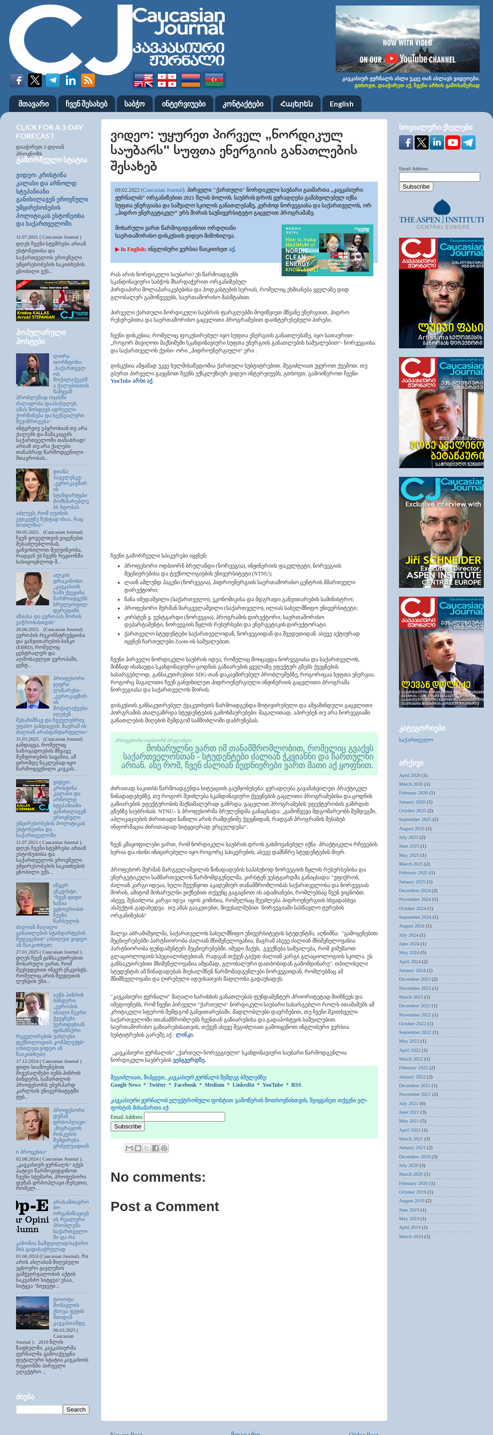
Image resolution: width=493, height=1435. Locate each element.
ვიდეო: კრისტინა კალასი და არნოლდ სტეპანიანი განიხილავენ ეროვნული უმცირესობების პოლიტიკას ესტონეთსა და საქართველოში (52, 199)
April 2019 (410, 1227)
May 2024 (409, 952)
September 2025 (415, 819)
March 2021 (411, 1138)
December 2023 (415, 979)
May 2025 (409, 855)
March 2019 (411, 1236)
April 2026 (410, 775)
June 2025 (409, 846)
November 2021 (415, 1094)
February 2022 (413, 1067)
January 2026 (412, 801)
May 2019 (409, 1218)
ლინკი (184, 1035)
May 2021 (409, 1120)
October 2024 (412, 908)
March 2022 (411, 1058)
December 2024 (415, 890)
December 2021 (415, 1085)
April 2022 (410, 1050)
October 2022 (412, 1023)
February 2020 (413, 1183)
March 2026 (411, 784)
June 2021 (409, 1112)
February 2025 (413, 872)
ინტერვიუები (183, 103)
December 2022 (415, 1005)
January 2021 (412, 1147)
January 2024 (412, 970)
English (342, 103)
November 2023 (415, 988)
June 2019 (409, 1209)
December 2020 (415, 1156)
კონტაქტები (242, 103)
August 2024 (412, 925)
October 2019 (412, 1192)
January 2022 (412, 1076)
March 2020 (411, 1174)
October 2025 (412, 810)
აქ (231, 249)
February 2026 (413, 792)
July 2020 (408, 1165)
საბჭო (134, 103)
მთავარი (33, 103)
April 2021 (410, 1130)
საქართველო (416, 740)
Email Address (127, 1117)
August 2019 (412, 1200)
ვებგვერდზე (189, 1060)
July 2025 (408, 837)
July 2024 (408, 935)
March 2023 (411, 996)
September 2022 (415, 1032)
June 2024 (409, 943)
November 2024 (415, 899)
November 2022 (415, 1014)
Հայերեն (296, 103)
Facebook (185, 1085)
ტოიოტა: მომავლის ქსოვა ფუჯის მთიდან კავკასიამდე (69, 1311)
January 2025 (412, 881)
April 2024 (410, 961)
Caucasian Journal (163, 190)
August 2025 (412, 828)
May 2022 (409, 1041)
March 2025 (411, 863)
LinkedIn (244, 1085)
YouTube (272, 1085)
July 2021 (408, 1103)
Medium (214, 1085)
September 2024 (415, 917)
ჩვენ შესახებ (86, 103)
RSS (296, 1085)
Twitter (157, 1085)
